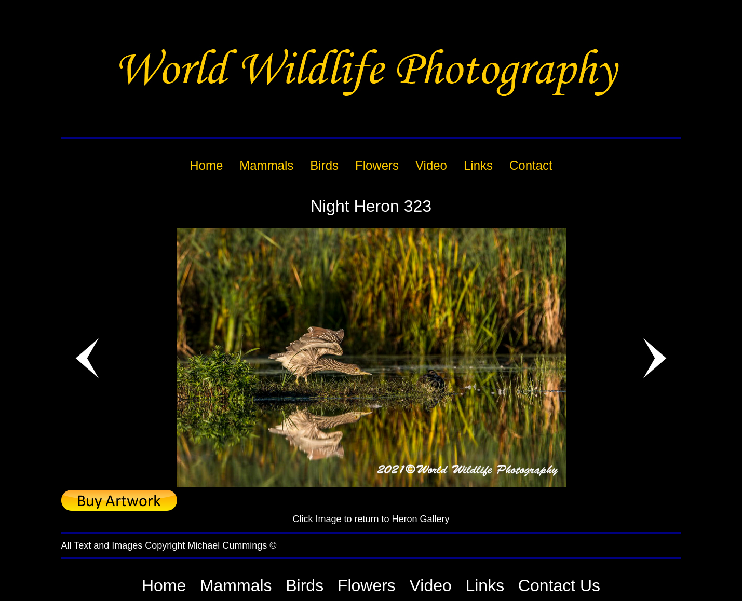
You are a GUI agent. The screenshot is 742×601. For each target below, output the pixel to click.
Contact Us (559, 585)
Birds (304, 585)
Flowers (367, 585)
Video (431, 585)
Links (484, 585)
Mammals (236, 585)
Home (164, 585)
